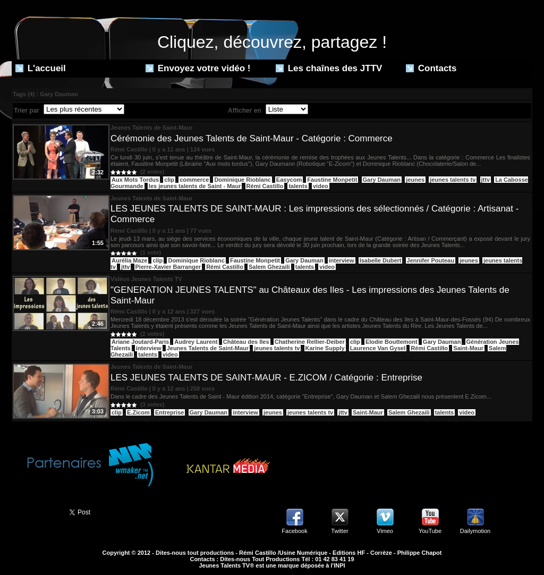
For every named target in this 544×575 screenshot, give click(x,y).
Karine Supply (325, 348)
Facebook (294, 531)
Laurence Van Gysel (378, 348)
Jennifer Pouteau (430, 260)
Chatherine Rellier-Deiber (310, 342)
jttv (485, 179)
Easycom (289, 179)
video (320, 186)
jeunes (415, 179)
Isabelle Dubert (381, 260)
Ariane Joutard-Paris (140, 342)
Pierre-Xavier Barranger (168, 267)
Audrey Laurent (195, 342)
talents (297, 186)
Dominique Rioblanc (242, 179)
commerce (194, 179)
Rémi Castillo (265, 186)
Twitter (339, 531)
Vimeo (385, 531)
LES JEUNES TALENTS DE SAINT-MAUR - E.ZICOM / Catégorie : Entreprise (266, 378)
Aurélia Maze (129, 260)
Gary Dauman (382, 179)
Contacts (431, 68)
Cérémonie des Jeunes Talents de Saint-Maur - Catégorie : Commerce (251, 138)
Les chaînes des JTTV (329, 68)
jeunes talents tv (452, 179)
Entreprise (169, 412)
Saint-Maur (468, 348)
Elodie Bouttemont (392, 342)
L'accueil (40, 68)
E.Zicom (138, 412)
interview (341, 260)
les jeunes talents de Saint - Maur (195, 186)
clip (169, 179)
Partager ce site (35, 511)
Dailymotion (475, 531)
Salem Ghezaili (269, 267)
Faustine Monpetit (332, 179)
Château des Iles (246, 342)
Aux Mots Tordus (135, 179)
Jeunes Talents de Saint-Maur (208, 348)
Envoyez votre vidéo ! (198, 68)
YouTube (430, 531)
